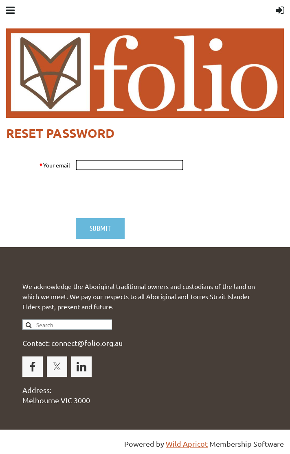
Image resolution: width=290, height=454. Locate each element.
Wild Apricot (187, 443)
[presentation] (137, 194)
